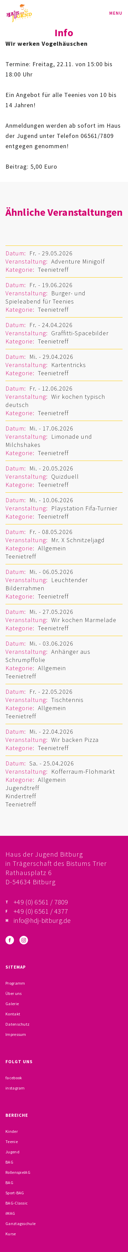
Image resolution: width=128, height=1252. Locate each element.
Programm (15, 983)
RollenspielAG (17, 1172)
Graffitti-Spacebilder (80, 333)
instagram (15, 1088)
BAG (9, 1162)
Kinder (11, 1131)
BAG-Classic (16, 1203)
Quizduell (65, 476)
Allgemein (52, 548)
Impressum (15, 1034)
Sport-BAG (14, 1192)
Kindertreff (20, 796)
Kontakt (12, 1013)
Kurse (10, 1233)
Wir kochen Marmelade (83, 620)
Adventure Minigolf (78, 261)
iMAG (10, 1213)
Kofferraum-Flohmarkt (83, 771)
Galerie (12, 1003)
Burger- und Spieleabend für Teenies (45, 297)
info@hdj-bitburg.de (42, 920)
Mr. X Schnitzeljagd (78, 540)
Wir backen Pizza (75, 740)
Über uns (13, 993)
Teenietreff (53, 269)
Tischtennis (67, 700)
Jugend (12, 1151)
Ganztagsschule (20, 1223)
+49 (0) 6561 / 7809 (41, 902)
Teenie (11, 1141)
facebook (13, 1077)
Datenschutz (17, 1024)
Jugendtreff (22, 788)
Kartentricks (68, 365)
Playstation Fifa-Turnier (84, 508)
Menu (116, 13)
